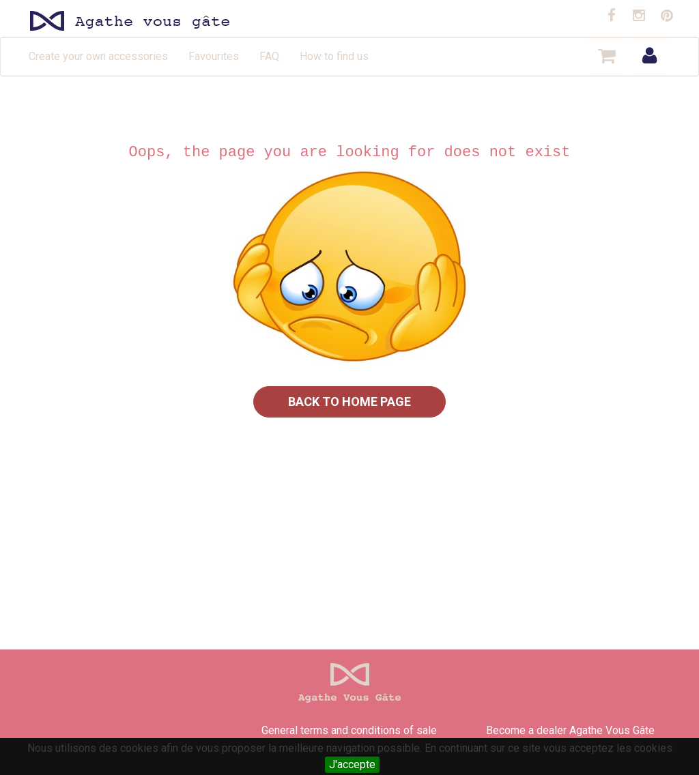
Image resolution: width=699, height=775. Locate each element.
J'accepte (352, 764)
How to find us (334, 56)
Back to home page (349, 401)
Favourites (213, 56)
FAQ (269, 56)
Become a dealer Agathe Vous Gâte (570, 730)
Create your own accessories (98, 56)
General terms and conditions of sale (349, 730)
